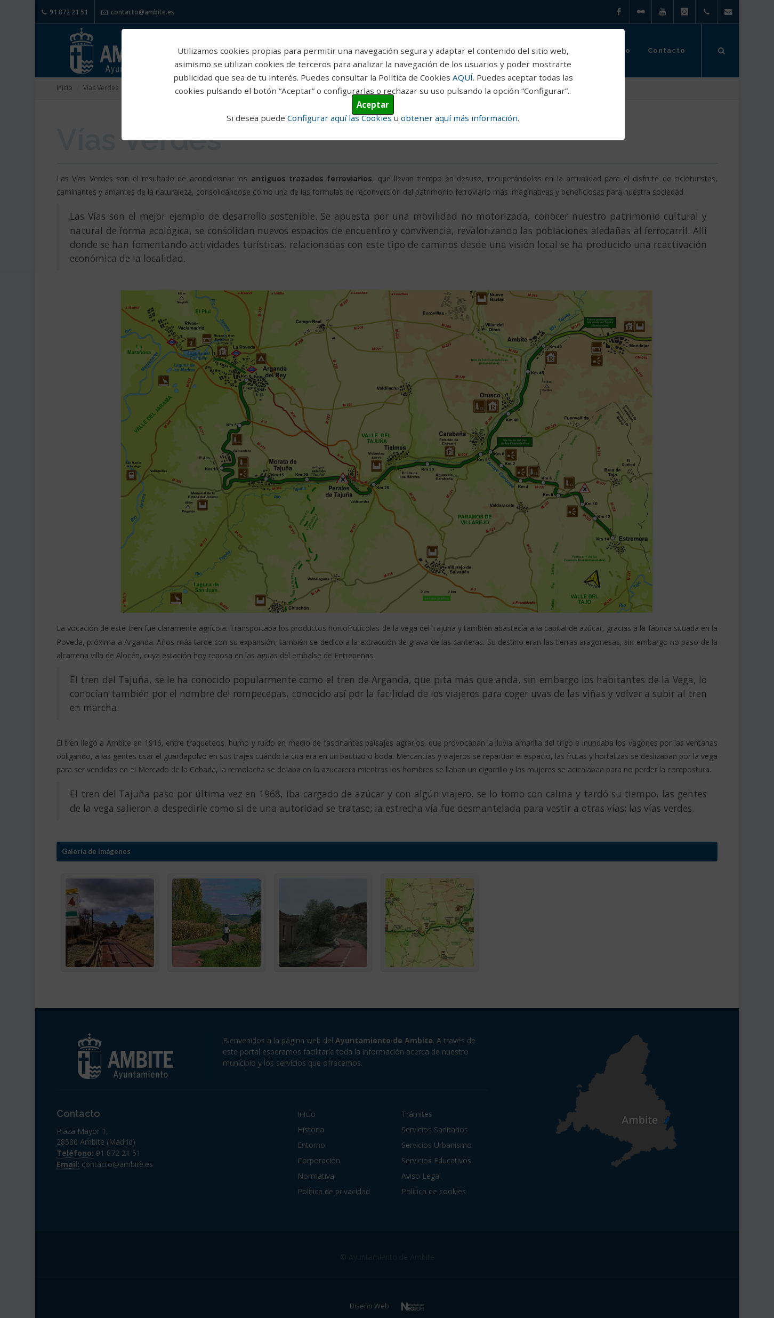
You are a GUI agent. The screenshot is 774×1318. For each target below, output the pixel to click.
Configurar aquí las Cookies (339, 118)
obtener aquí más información (459, 118)
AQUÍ (463, 77)
